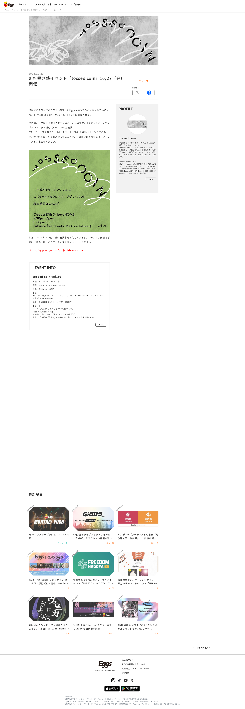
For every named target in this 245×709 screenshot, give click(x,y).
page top (203, 648)
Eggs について (128, 660)
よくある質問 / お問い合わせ (134, 664)
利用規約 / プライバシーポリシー (136, 668)
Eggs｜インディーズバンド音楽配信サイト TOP (26, 10)
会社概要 (125, 673)
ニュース (57, 10)
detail (101, 325)
